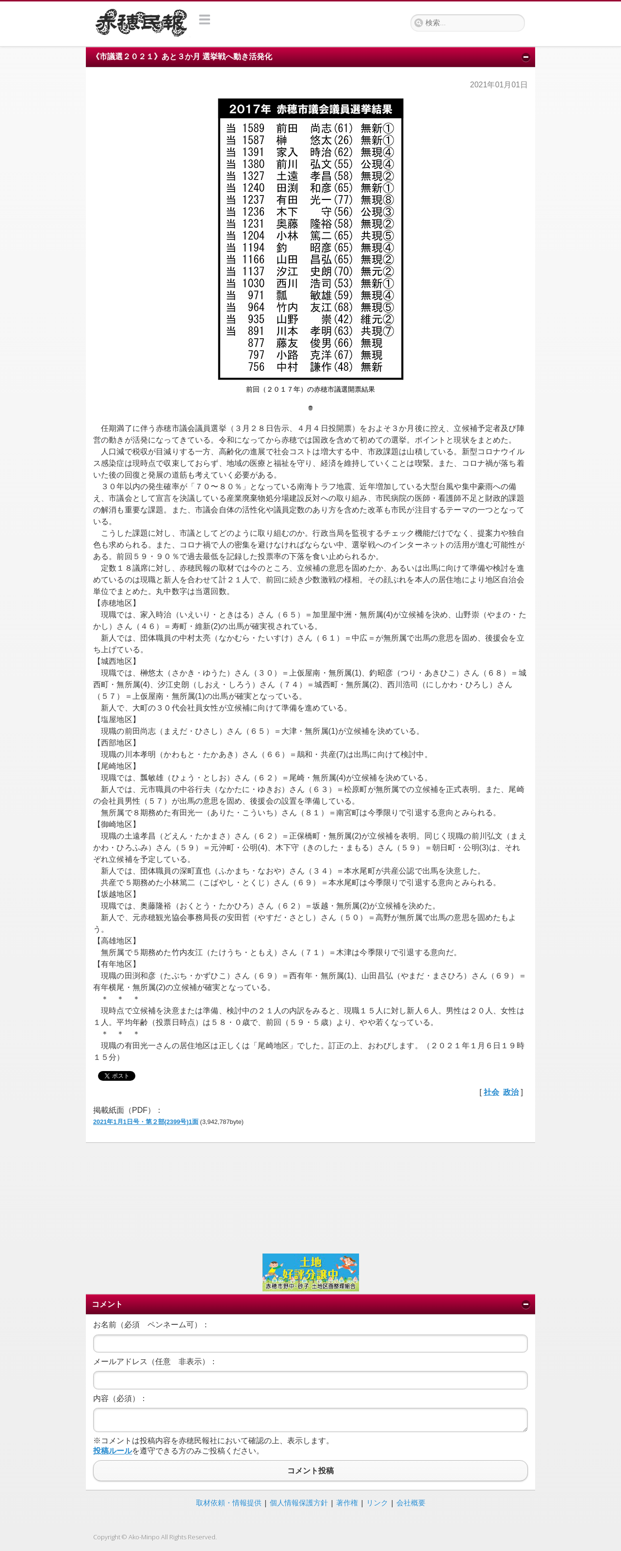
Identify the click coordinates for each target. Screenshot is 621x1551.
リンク (377, 1502)
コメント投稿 (310, 1471)
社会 (491, 1092)
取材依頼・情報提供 (228, 1502)
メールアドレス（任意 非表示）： (155, 1361)
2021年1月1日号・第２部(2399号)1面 (145, 1121)
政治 (511, 1092)
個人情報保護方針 (299, 1502)
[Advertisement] (310, 1197)
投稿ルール (112, 1451)
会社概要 (410, 1502)
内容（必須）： (120, 1398)
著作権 (347, 1502)
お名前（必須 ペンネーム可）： (151, 1324)
